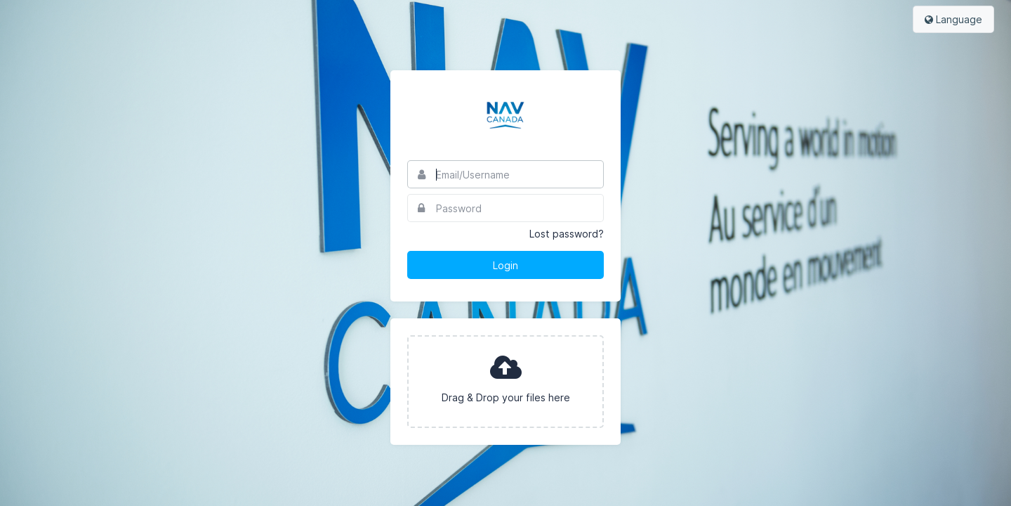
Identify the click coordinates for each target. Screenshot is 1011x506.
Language (953, 19)
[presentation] (505, 381)
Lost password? (566, 234)
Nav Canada (505, 115)
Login (505, 265)
